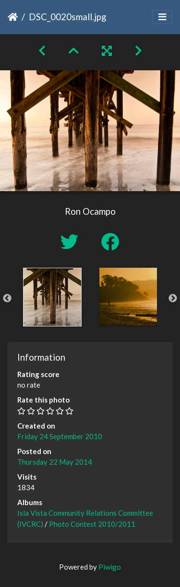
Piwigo (109, 566)
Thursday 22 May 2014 (54, 461)
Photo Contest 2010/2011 (92, 524)
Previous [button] (7, 298)
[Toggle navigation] (162, 17)
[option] (52, 297)
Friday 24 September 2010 (59, 436)
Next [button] (173, 298)
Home (13, 17)
